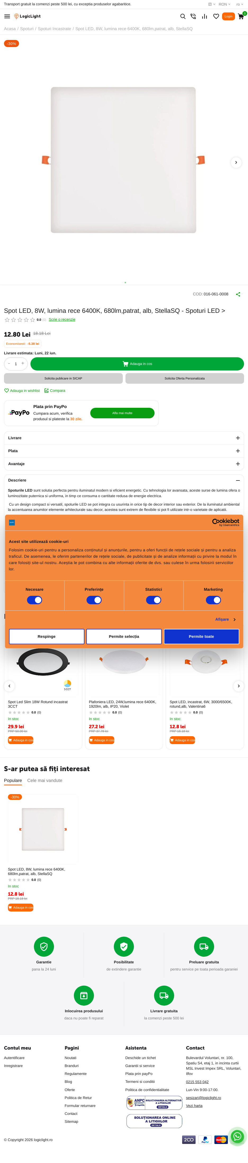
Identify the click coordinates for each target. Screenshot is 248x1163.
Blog (68, 1081)
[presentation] (236, 162)
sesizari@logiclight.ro (203, 1097)
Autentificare (14, 1057)
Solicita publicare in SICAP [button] (63, 376)
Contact (71, 1112)
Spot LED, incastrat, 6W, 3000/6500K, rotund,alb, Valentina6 (201, 701)
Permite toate (201, 636)
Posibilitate (123, 960)
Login (228, 16)
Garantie (43, 960)
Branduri (72, 1065)
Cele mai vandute (44, 778)
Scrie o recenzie (62, 317)
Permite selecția (124, 636)
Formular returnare (80, 1104)
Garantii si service (140, 1065)
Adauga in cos (137, 361)
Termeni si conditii (140, 1081)
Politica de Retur (78, 1097)
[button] (123, 282)
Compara (54, 388)
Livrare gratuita (163, 1010)
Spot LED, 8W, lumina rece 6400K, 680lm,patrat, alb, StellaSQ (36, 869)
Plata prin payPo (139, 1073)
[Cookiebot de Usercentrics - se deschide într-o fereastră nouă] (216, 522)
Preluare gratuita (204, 960)
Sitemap (71, 1121)
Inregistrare (13, 1065)
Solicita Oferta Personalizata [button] (185, 376)
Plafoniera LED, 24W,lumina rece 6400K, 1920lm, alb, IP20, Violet (122, 701)
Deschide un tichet (140, 1057)
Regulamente (76, 1073)
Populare (13, 778)
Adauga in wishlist (22, 388)
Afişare (222, 619)
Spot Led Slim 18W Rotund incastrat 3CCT (38, 701)
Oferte (70, 1089)
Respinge (47, 636)
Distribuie (232, 293)
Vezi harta (194, 1104)
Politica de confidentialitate (147, 1089)
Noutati (70, 1057)
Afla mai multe (135, 411)
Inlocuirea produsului (83, 1010)
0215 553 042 (197, 1081)
